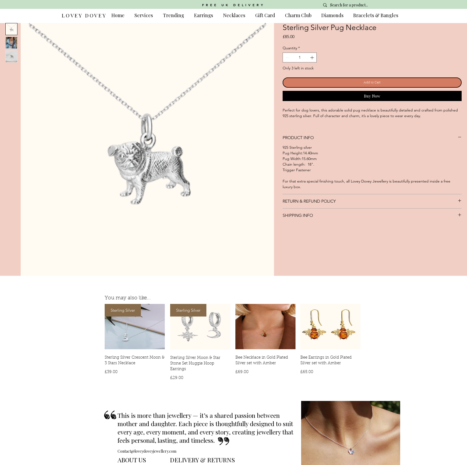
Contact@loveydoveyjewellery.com (147, 451)
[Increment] (312, 57)
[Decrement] (286, 57)
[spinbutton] (299, 57)
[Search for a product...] (358, 5)
